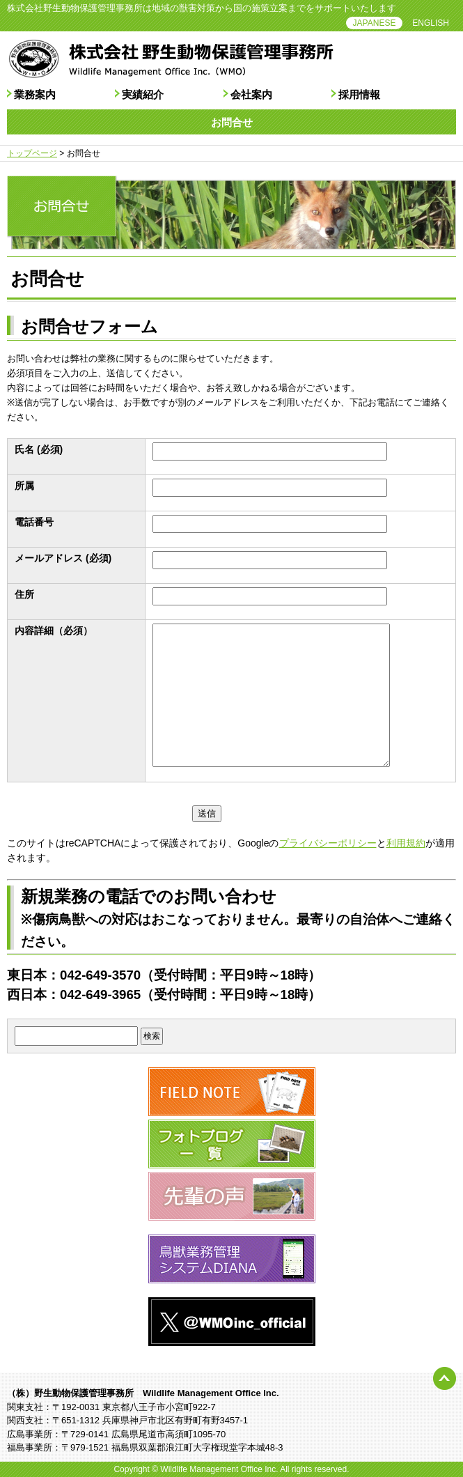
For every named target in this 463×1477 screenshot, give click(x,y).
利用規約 (405, 843)
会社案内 (251, 94)
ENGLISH (430, 23)
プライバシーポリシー (328, 843)
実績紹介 (143, 94)
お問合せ (232, 122)
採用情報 (359, 94)
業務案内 (35, 94)
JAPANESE (374, 23)
